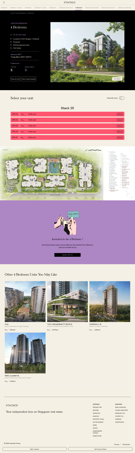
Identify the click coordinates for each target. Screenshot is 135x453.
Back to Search (34, 449)
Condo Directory (121, 410)
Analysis (96, 416)
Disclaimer (126, 444)
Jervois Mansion (21, 13)
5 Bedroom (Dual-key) (124, 8)
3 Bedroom (52, 8)
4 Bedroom (78, 8)
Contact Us (119, 416)
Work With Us (120, 413)
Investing (96, 413)
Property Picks (98, 419)
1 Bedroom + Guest (16, 8)
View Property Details (28, 79)
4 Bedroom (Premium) (108, 8)
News (95, 425)
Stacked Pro (97, 407)
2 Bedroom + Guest (40, 8)
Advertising (119, 422)
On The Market (98, 422)
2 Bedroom (28, 8)
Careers (118, 419)
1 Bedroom (4, 8)
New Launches (120, 407)
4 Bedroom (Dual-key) (91, 8)
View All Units (15, 79)
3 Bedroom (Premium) (66, 8)
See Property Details (100, 449)
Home (12, 13)
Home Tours (97, 436)
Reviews (96, 410)
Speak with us (67, 255)
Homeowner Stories (97, 432)
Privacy (116, 444)
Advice (95, 428)
